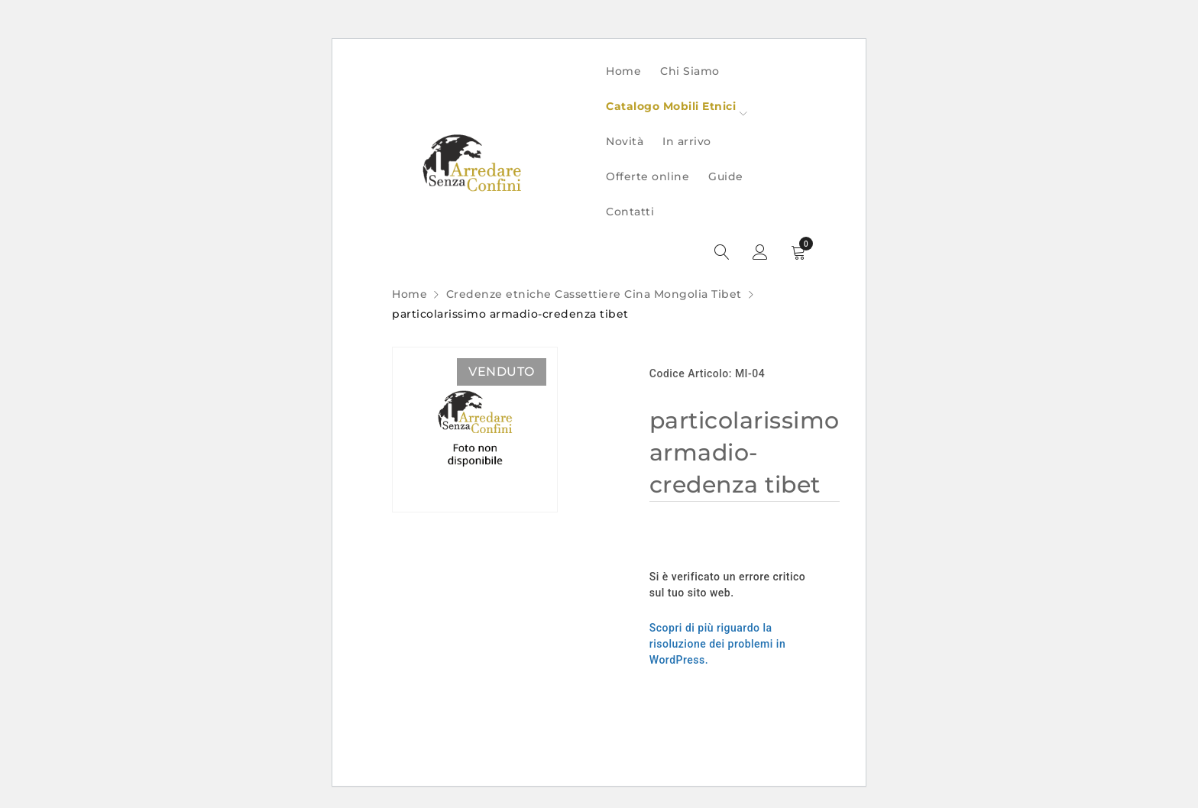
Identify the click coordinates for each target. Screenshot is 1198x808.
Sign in (760, 253)
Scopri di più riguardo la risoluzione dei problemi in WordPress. (717, 644)
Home (409, 294)
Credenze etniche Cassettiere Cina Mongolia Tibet (594, 294)
